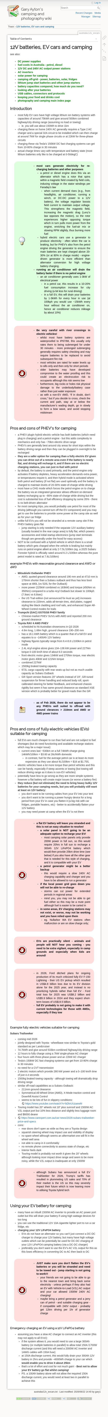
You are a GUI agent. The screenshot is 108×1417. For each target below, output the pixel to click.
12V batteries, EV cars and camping (35, 26)
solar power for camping (33, 75)
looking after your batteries (34, 90)
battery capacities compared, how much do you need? (51, 86)
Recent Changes (84, 13)
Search (99, 8)
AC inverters (25, 72)
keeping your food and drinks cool (39, 97)
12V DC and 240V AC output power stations (44, 68)
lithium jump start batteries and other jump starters (49, 82)
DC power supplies (29, 61)
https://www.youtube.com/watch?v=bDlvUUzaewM (53, 1103)
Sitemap (96, 16)
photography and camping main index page (44, 100)
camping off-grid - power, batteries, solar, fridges (47, 79)
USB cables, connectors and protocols (41, 93)
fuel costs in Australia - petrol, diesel (40, 64)
